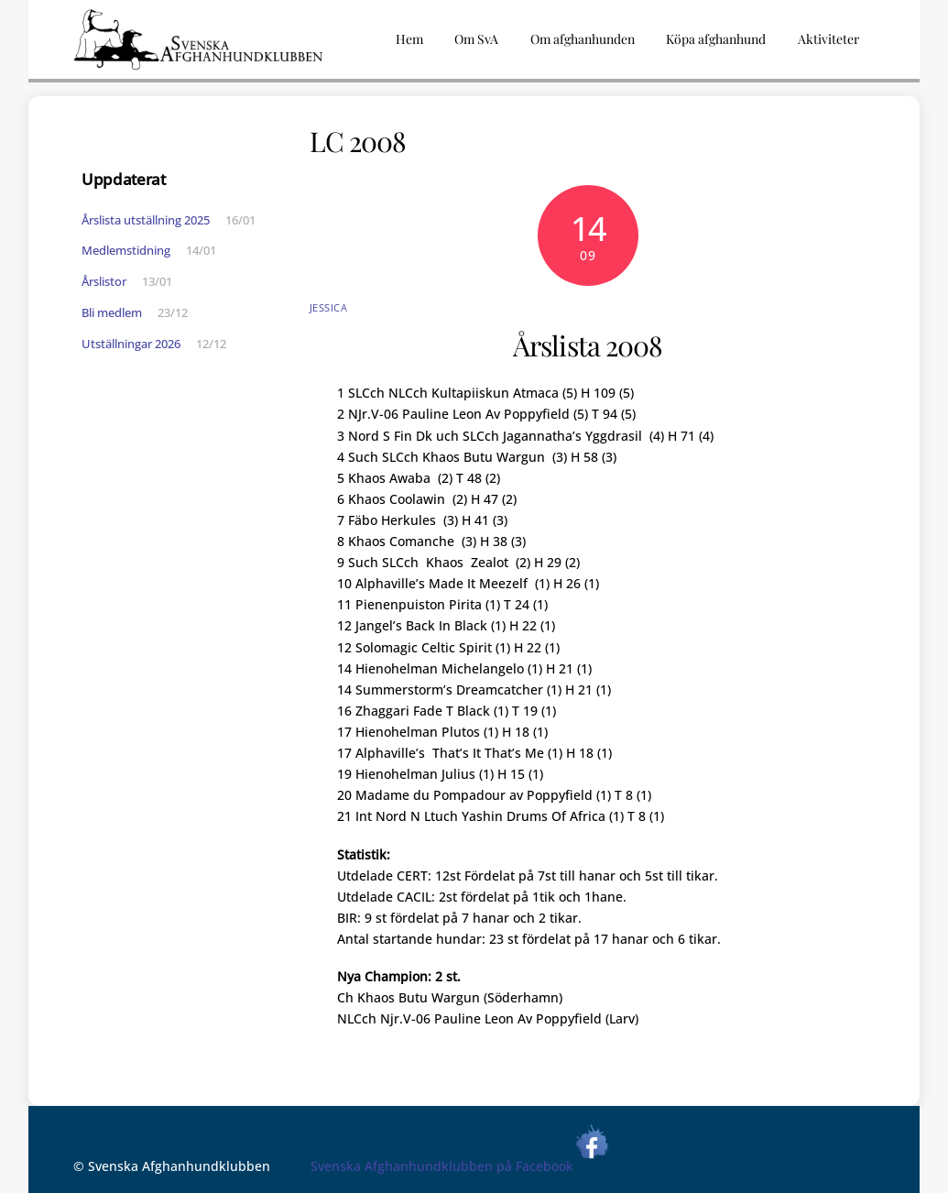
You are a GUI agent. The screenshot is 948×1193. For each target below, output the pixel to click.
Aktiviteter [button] (828, 39)
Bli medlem (112, 312)
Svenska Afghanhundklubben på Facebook (460, 1166)
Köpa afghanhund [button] (716, 39)
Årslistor (104, 281)
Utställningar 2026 (131, 343)
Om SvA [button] (476, 39)
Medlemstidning (126, 250)
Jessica (329, 307)
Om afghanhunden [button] (582, 39)
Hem (409, 39)
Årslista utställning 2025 (146, 220)
